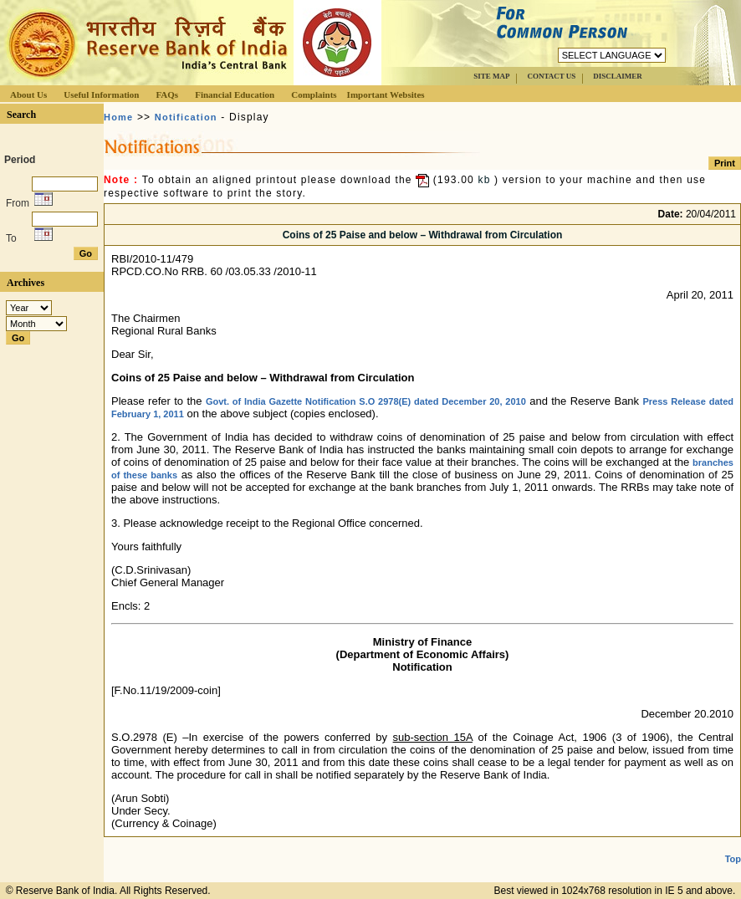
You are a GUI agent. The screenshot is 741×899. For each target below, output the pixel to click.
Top (733, 859)
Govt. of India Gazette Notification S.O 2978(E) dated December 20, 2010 (366, 401)
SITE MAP (491, 76)
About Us (28, 94)
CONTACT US (551, 76)
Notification (186, 117)
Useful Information (101, 94)
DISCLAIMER (617, 76)
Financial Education (234, 94)
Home (118, 117)
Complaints (313, 94)
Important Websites (386, 94)
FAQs (167, 94)
